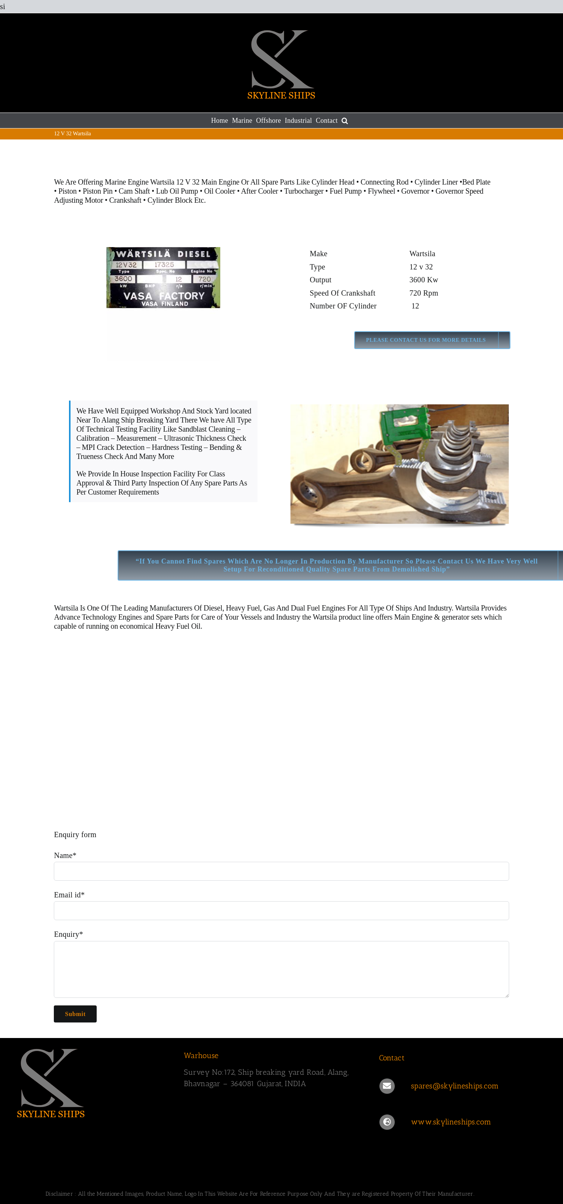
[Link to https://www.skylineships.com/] (387, 1122)
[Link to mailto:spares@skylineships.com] (387, 1086)
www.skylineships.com (451, 1121)
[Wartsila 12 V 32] (163, 304)
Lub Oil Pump (177, 191)
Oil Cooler (219, 191)
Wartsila (66, 608)
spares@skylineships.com (455, 1085)
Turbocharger (303, 191)
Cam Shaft (134, 191)
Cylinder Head (333, 182)
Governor (415, 191)
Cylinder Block (170, 200)
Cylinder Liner (436, 182)
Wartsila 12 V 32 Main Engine (194, 182)
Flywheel (382, 191)
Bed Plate (476, 182)
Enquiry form (75, 834)
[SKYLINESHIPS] (51, 1081)
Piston (67, 191)
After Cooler (259, 191)
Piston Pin (98, 191)
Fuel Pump (346, 191)
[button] (345, 120)
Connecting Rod (384, 182)
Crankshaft (125, 200)
